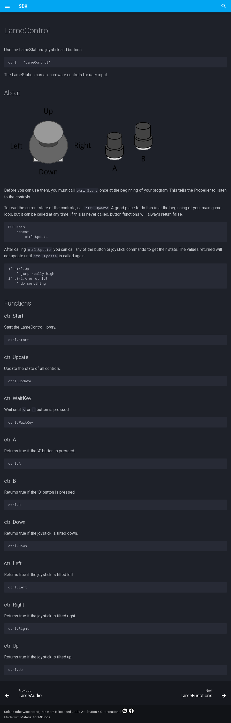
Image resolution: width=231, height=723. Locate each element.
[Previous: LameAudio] (24, 694)
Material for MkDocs (35, 717)
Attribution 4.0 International (107, 711)
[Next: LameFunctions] (202, 694)
